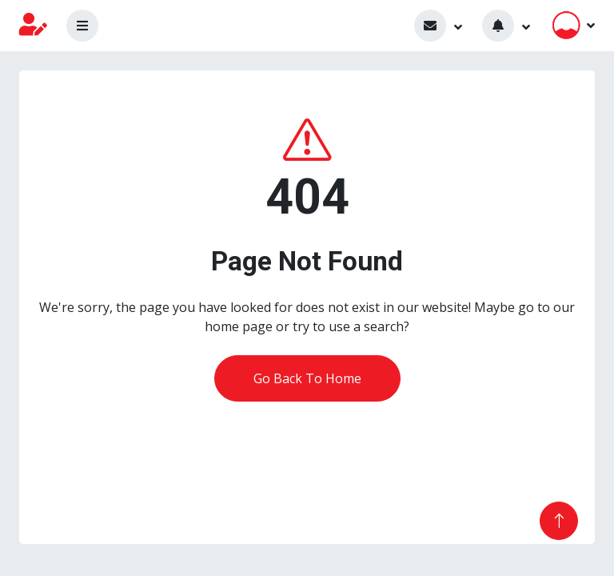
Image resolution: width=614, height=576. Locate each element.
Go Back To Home (307, 378)
